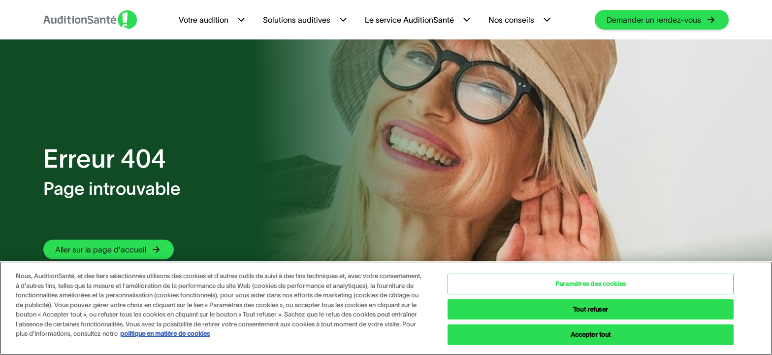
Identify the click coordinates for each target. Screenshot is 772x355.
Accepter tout (591, 334)
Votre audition (213, 20)
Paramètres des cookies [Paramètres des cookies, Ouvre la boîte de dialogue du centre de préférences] (590, 283)
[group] (662, 20)
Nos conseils (520, 20)
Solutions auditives (306, 20)
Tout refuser (590, 309)
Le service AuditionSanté (419, 20)
